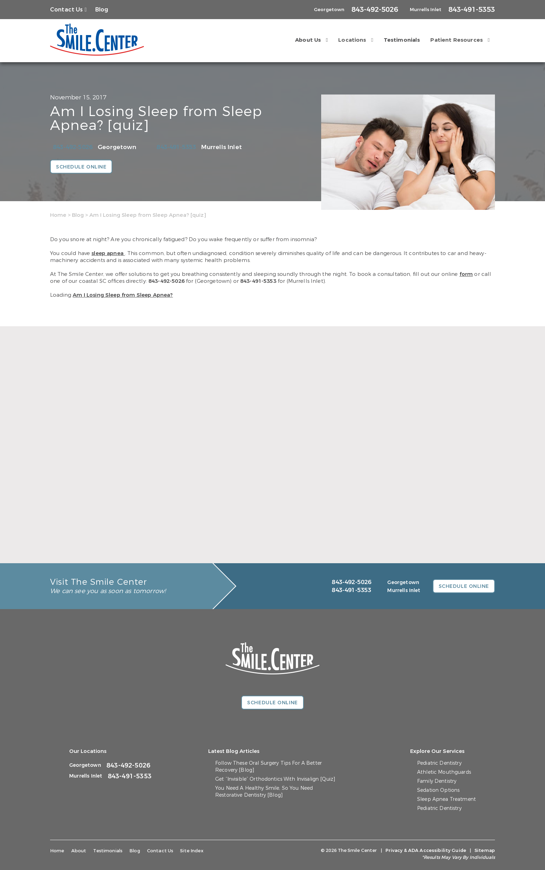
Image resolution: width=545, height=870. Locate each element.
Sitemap (484, 850)
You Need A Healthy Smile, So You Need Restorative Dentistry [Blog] (264, 791)
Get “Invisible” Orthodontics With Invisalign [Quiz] (275, 779)
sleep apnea (108, 253)
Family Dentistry (436, 781)
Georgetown (117, 147)
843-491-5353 (176, 147)
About (79, 851)
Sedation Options (438, 790)
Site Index (191, 851)
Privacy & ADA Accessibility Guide (425, 850)
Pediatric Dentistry (439, 763)
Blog (101, 9)
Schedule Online (81, 167)
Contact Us (66, 9)
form (466, 274)
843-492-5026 (72, 147)
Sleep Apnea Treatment (446, 799)
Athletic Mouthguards (444, 772)
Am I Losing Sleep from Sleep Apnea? (123, 295)
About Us (308, 39)
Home (58, 215)
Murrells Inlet (221, 147)
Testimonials (402, 39)
